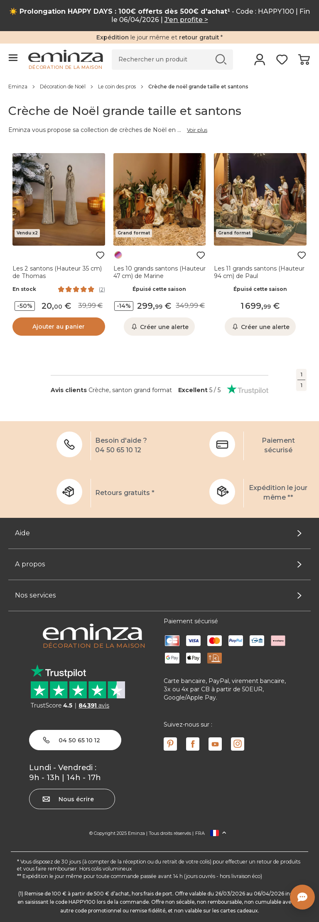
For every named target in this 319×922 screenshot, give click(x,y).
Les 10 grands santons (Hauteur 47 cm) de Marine (159, 272)
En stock (24, 289)
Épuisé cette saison (159, 289)
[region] (159, 86)
